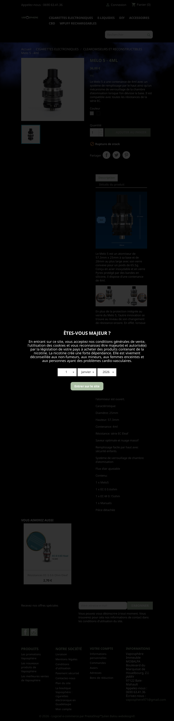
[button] (67, 372)
